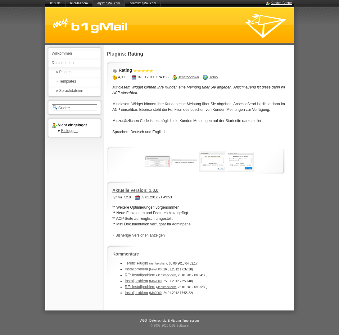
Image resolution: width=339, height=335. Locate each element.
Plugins (116, 54)
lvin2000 (155, 269)
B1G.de (55, 3)
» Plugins (63, 72)
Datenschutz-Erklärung (165, 320)
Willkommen (62, 53)
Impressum (191, 320)
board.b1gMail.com (142, 3)
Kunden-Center (281, 3)
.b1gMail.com (108, 3)
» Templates (66, 81)
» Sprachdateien (69, 90)
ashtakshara (158, 263)
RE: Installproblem (140, 275)
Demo (213, 77)
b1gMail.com (79, 3)
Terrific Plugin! (136, 263)
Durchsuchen (63, 63)
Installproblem (136, 269)
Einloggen (69, 131)
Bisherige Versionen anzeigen (140, 235)
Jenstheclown (188, 77)
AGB (143, 320)
